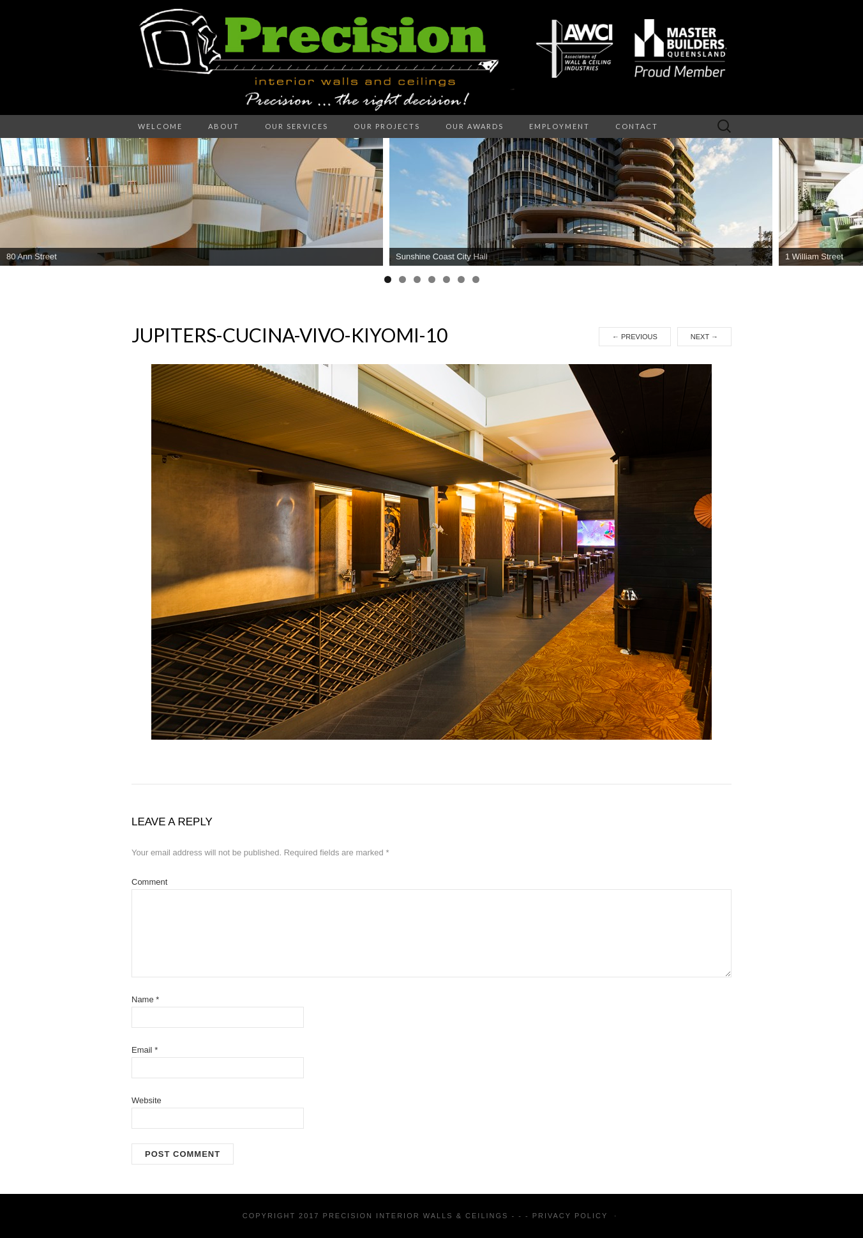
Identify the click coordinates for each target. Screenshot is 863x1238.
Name (145, 999)
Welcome (160, 126)
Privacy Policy (570, 1215)
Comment (149, 882)
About (223, 126)
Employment (559, 126)
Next (704, 336)
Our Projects (387, 126)
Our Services (296, 126)
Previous (634, 336)
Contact (636, 126)
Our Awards (475, 126)
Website (146, 1100)
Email (144, 1050)
